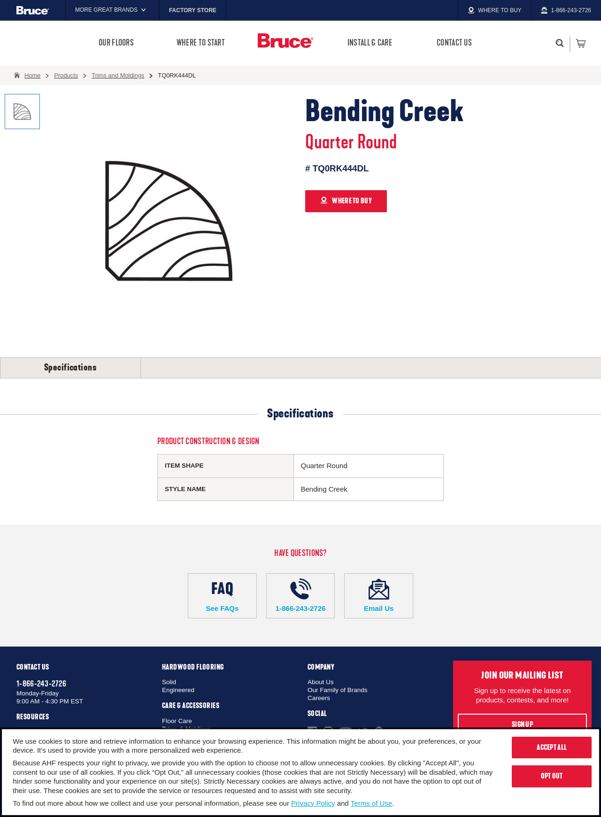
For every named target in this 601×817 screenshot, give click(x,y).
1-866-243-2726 (300, 595)
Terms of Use (371, 803)
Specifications (70, 368)
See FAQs (222, 595)
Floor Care (177, 721)
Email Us (378, 595)
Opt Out (552, 776)
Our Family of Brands (338, 690)
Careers (319, 697)
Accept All (552, 747)
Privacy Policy (313, 803)
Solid (169, 682)
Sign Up (522, 724)
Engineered (178, 690)
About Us (321, 682)
